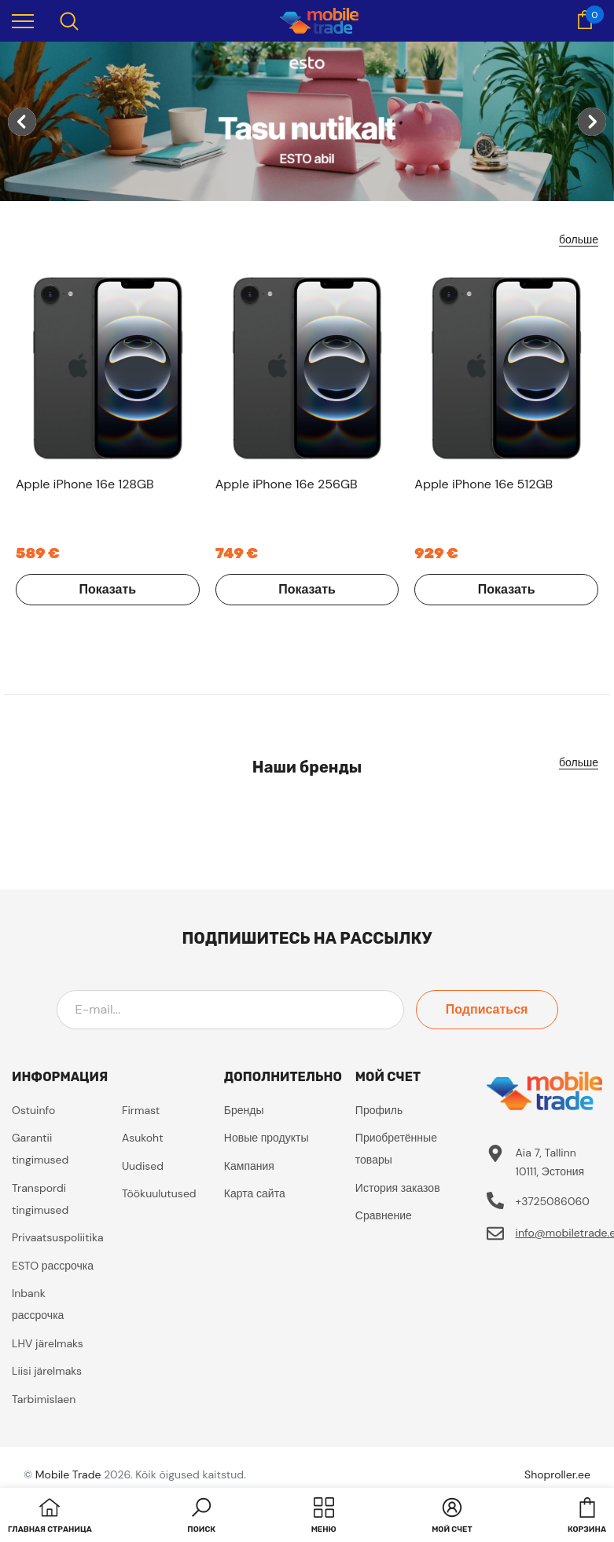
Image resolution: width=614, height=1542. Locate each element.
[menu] (23, 20)
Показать (107, 589)
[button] (201, 1517)
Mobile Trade (68, 1474)
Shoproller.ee (557, 1474)
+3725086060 (553, 1201)
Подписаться (487, 1009)
